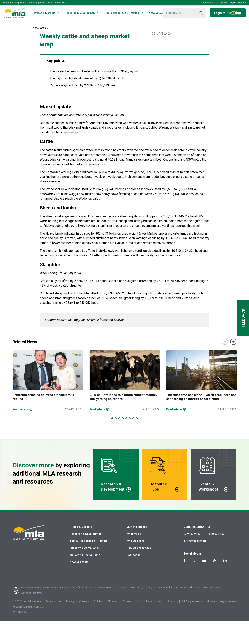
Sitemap (172, 604)
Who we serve (135, 544)
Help (160, 604)
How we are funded (138, 551)
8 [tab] (137, 421)
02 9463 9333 (192, 537)
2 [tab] (116, 421)
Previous (225, 345)
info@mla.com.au (195, 544)
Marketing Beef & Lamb (40, 2)
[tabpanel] (48, 383)
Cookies (84, 604)
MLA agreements (192, 604)
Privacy (70, 604)
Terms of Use (53, 604)
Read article (20, 412)
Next (233, 345)
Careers (127, 604)
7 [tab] (133, 421)
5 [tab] (126, 421)
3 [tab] (119, 421)
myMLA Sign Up (238, 2)
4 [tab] (123, 421)
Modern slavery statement (221, 604)
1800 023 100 (216, 537)
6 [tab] (130, 421)
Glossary (112, 604)
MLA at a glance (136, 530)
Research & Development (86, 537)
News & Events (79, 565)
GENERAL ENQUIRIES (197, 530)
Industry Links (144, 604)
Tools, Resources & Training (89, 544)
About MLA (60, 2)
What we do (134, 537)
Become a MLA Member (215, 2)
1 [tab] (112, 421)
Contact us (133, 558)
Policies (98, 604)
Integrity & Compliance (14, 2)
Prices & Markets (81, 530)
